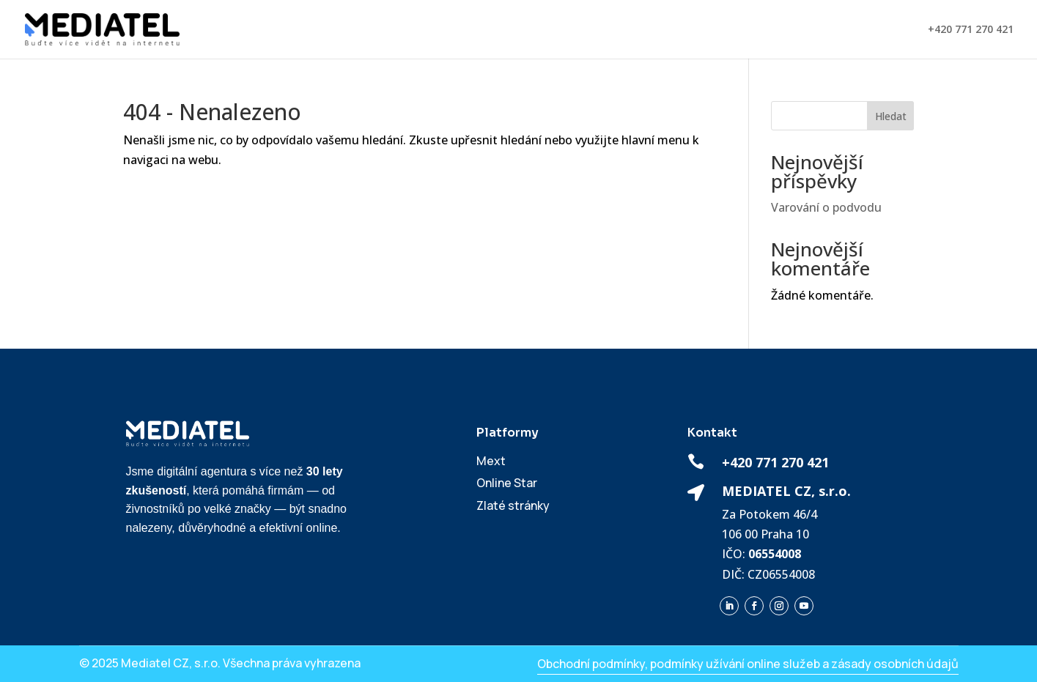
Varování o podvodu (826, 207)
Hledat (891, 116)
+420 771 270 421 (971, 30)
